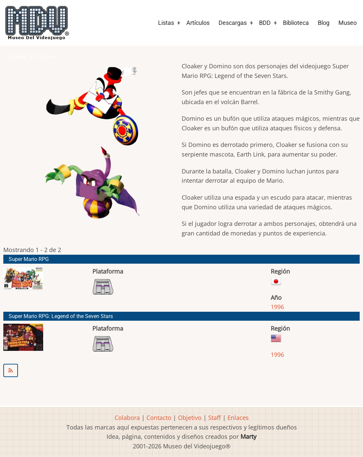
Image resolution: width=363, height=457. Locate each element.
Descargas (233, 22)
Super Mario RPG (29, 259)
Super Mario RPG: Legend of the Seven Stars (61, 316)
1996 (277, 307)
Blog (323, 22)
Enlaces (238, 418)
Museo (347, 22)
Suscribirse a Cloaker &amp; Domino (181, 370)
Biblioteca (296, 22)
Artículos (198, 22)
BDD (265, 22)
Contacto (158, 418)
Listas (166, 22)
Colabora (127, 418)
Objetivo (190, 418)
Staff (214, 418)
